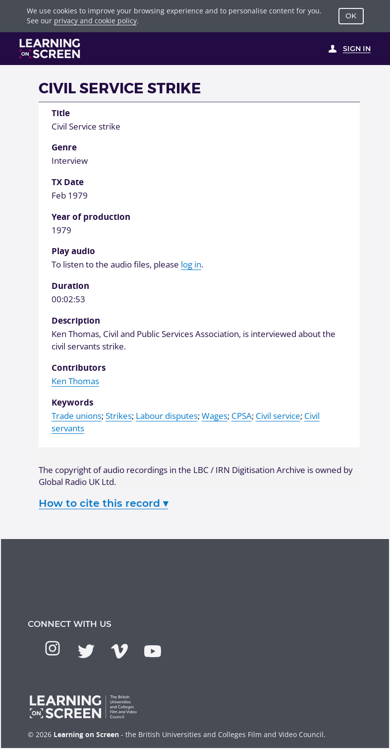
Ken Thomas (75, 381)
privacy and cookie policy (95, 20)
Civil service (278, 415)
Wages (214, 415)
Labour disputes (167, 415)
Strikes (119, 415)
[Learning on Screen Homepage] (50, 48)
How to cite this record (103, 503)
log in (191, 264)
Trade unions (77, 415)
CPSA (241, 415)
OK (350, 15)
